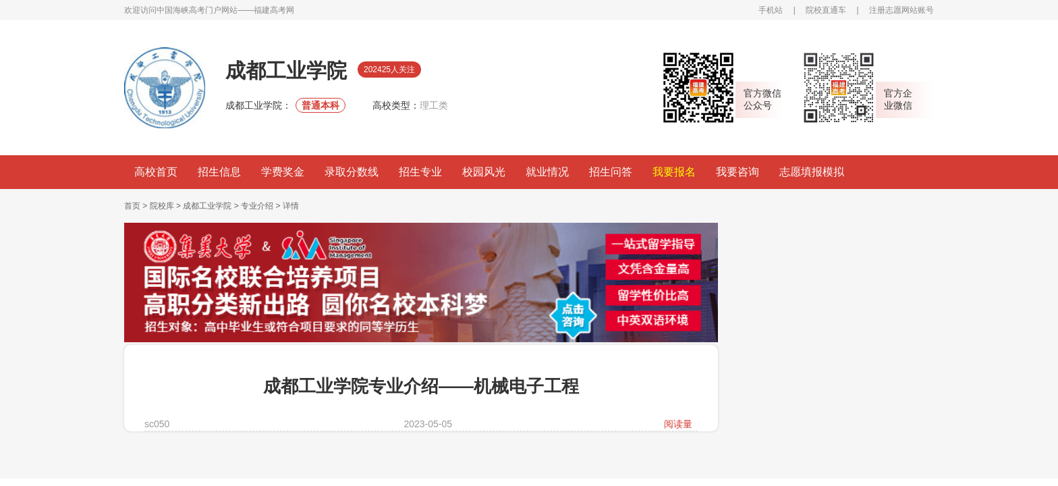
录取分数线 (352, 172)
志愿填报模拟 (811, 172)
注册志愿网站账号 (901, 10)
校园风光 (483, 172)
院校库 (162, 206)
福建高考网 (274, 10)
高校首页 (155, 172)
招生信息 (219, 172)
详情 (291, 206)
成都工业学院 (207, 206)
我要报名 (674, 172)
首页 (132, 206)
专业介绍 (257, 206)
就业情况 (547, 172)
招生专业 (420, 172)
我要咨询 (737, 172)
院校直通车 (826, 10)
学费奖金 (282, 172)
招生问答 (610, 172)
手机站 (770, 10)
